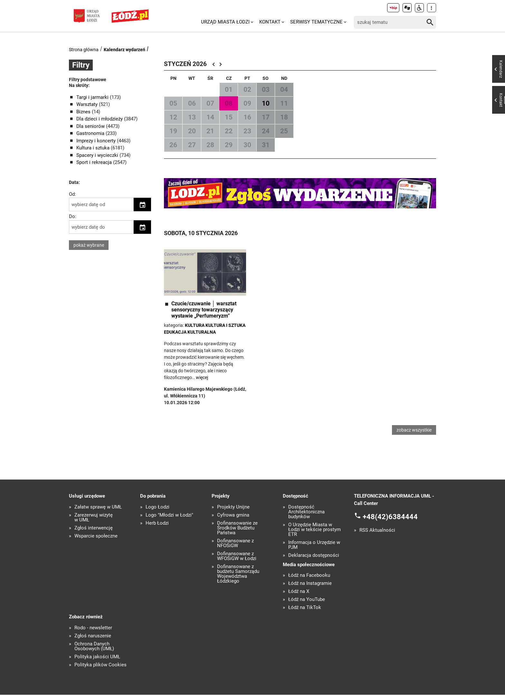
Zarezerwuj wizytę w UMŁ (93, 518)
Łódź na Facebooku (309, 576)
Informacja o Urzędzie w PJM (314, 545)
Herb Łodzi (157, 523)
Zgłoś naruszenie (92, 636)
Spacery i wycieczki (97, 155)
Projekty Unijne (233, 507)
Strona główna (84, 49)
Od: (72, 194)
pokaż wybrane (88, 245)
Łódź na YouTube (306, 600)
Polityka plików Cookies (100, 665)
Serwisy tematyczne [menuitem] (316, 22)
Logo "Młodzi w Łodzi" (169, 515)
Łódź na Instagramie (310, 584)
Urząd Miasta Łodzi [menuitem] (225, 22)
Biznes (84, 112)
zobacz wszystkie (414, 430)
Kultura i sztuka (93, 148)
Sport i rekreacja (94, 162)
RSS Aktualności (377, 530)
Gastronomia (91, 133)
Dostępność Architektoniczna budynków (306, 512)
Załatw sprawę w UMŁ (98, 507)
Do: (72, 216)
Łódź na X (298, 592)
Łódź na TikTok (304, 608)
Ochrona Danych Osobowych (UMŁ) (94, 647)
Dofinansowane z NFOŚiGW (235, 543)
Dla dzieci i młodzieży (100, 119)
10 (266, 103)
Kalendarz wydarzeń (124, 49)
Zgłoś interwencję (93, 528)
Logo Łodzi (157, 507)
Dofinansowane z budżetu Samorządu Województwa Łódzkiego (238, 574)
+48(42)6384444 (390, 517)
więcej (202, 377)
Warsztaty (87, 104)
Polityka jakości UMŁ (97, 657)
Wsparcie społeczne (96, 536)
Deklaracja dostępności (313, 555)
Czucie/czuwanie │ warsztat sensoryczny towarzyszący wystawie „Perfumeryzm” (203, 309)
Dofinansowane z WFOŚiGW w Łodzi (236, 556)
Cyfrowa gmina (233, 515)
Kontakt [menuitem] (270, 22)
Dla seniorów (91, 126)
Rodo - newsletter (93, 628)
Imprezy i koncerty (96, 141)
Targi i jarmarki (93, 97)
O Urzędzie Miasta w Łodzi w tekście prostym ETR (314, 530)
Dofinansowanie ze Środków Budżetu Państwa (237, 528)
